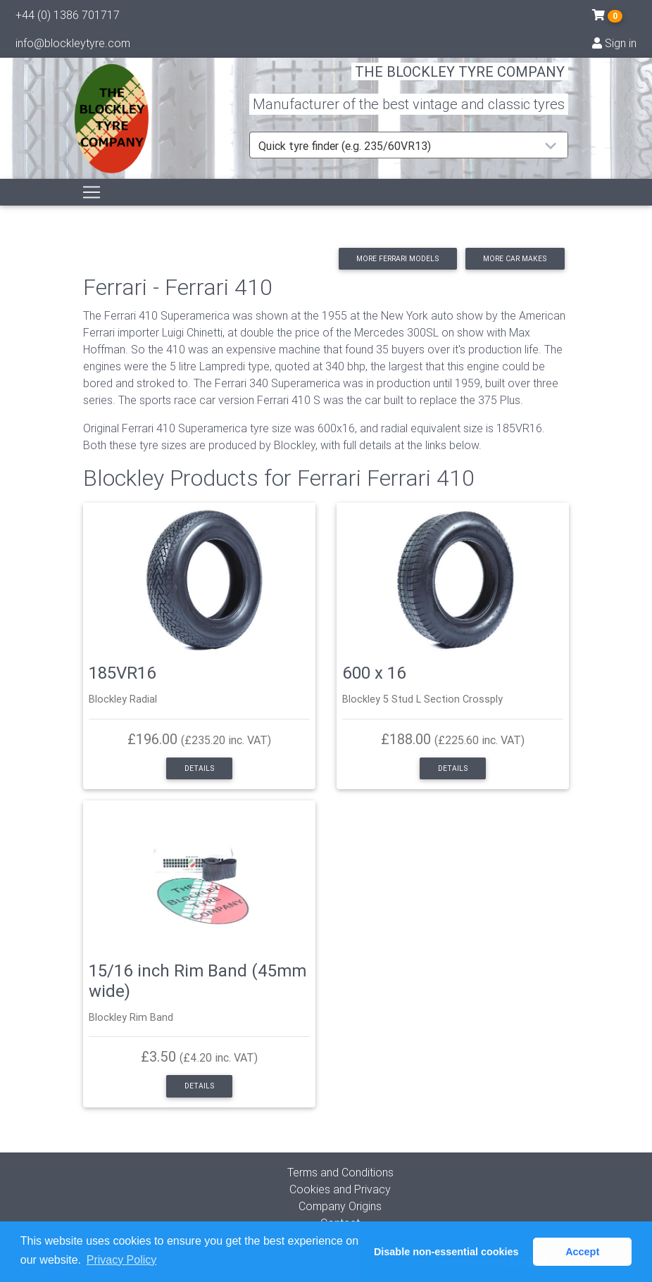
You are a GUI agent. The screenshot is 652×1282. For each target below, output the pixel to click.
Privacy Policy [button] (122, 1260)
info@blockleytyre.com (72, 46)
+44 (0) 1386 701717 (67, 18)
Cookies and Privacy (340, 1189)
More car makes (514, 258)
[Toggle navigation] (92, 208)
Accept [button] (582, 1251)
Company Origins (340, 1206)
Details (199, 768)
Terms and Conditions (340, 1172)
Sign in (614, 46)
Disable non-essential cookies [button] (446, 1251)
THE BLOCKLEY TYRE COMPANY (460, 80)
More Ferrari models (397, 258)
